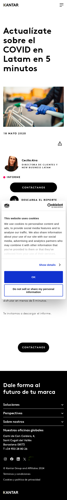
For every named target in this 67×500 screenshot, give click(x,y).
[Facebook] (12, 460)
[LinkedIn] (18, 460)
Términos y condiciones (16, 474)
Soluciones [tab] (11, 405)
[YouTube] (31, 460)
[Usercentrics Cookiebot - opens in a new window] (48, 205)
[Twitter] (25, 460)
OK (33, 277)
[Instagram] (5, 460)
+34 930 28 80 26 (16, 449)
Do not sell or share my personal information (33, 290)
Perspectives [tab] (12, 413)
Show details (47, 264)
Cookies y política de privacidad (21, 480)
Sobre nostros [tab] (13, 422)
